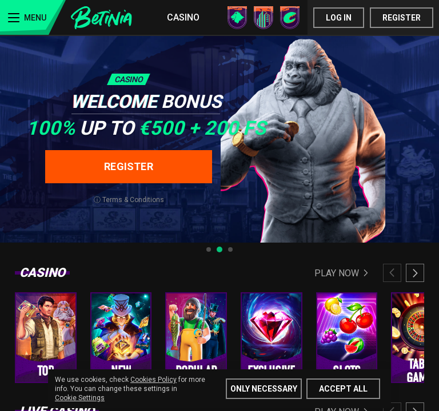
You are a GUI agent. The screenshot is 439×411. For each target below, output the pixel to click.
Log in (339, 17)
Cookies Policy (153, 380)
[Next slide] (415, 273)
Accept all (343, 388)
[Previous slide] (392, 273)
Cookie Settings (80, 398)
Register (401, 17)
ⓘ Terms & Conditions (129, 200)
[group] (46, 337)
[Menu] (33, 17)
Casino (183, 17)
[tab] (208, 249)
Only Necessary (263, 388)
